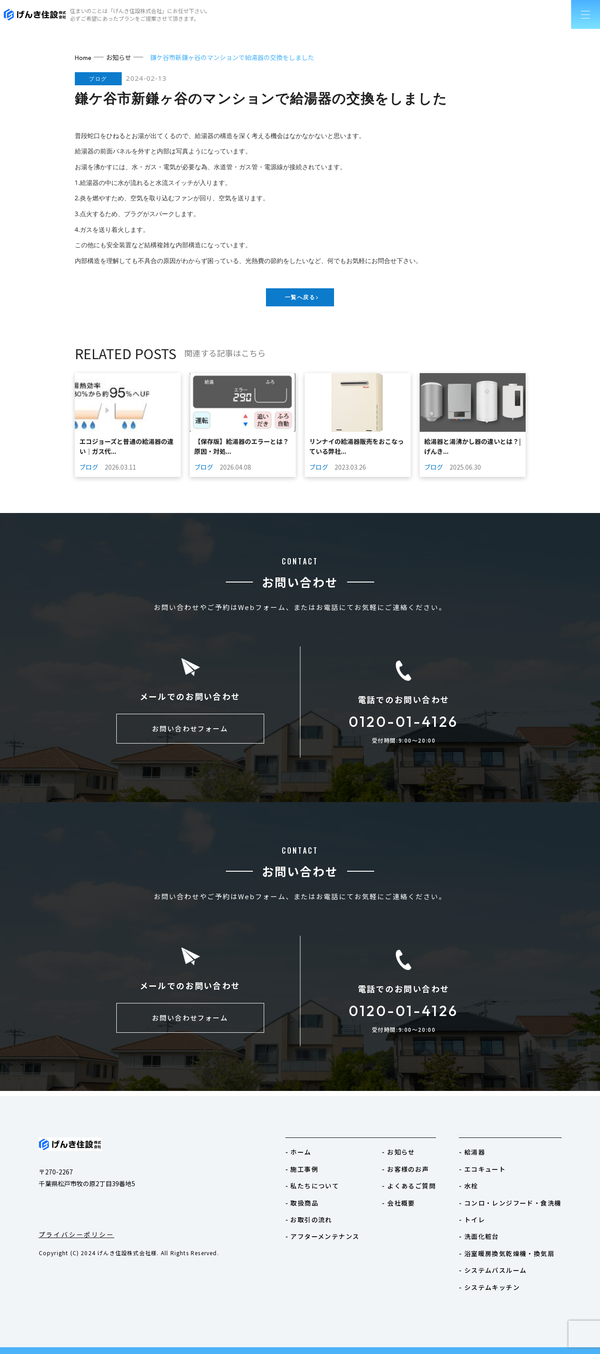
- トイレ (472, 1219)
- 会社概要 (398, 1202)
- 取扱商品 (301, 1202)
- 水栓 (468, 1185)
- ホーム (298, 1151)
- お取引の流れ (308, 1219)
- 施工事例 (301, 1169)
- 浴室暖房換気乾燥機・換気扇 (506, 1253)
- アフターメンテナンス (322, 1236)
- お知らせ (398, 1151)
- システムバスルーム (493, 1270)
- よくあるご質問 (409, 1185)
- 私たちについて (312, 1185)
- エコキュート (482, 1169)
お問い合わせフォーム (190, 733)
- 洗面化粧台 (479, 1236)
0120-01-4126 (403, 724)
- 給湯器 (472, 1151)
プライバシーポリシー (77, 1234)
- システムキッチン (489, 1287)
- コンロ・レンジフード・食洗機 (510, 1202)
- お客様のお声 (405, 1169)
